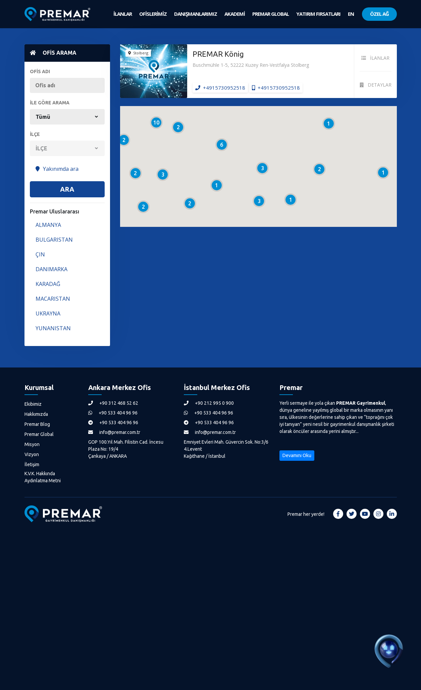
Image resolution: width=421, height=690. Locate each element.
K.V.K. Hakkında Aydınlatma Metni (42, 477)
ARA (67, 189)
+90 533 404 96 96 (113, 412)
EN (351, 13)
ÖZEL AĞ (379, 13)
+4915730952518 (220, 87)
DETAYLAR (375, 85)
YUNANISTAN (53, 328)
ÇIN (40, 254)
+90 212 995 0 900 (209, 403)
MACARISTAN (53, 298)
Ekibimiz (33, 404)
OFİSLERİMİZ (153, 13)
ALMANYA (48, 225)
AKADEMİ (234, 13)
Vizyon (31, 454)
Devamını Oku (296, 455)
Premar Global (39, 434)
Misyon (32, 444)
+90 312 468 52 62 (113, 403)
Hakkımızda (36, 414)
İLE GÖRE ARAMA (49, 102)
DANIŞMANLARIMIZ (195, 13)
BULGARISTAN (54, 239)
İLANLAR (122, 13)
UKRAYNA (48, 313)
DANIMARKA (51, 269)
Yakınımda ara (57, 168)
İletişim (31, 464)
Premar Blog (37, 424)
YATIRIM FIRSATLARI (318, 13)
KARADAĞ (48, 284)
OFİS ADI (40, 71)
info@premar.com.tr (114, 432)
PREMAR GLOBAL (270, 13)
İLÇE (35, 134)
